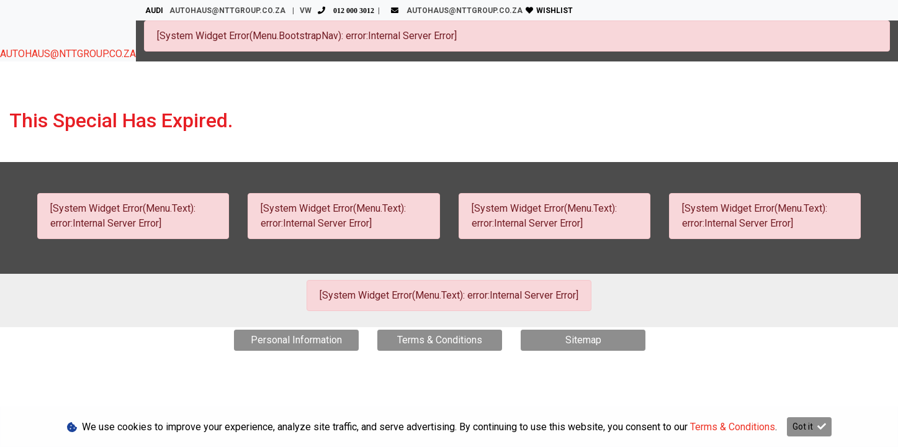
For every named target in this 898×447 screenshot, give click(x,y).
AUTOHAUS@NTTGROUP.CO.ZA (68, 54)
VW (339, 10)
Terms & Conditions (439, 340)
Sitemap (583, 340)
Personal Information (296, 340)
